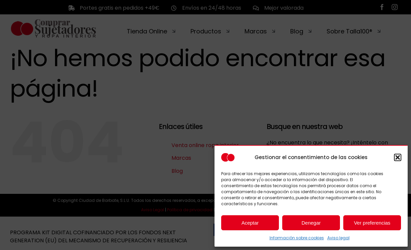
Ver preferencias (372, 223)
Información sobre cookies (297, 238)
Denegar (311, 223)
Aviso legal (338, 238)
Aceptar (250, 223)
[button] (397, 157)
